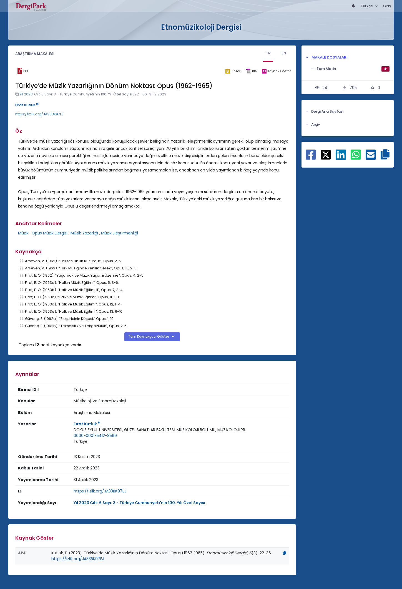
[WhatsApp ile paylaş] (356, 157)
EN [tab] (284, 53)
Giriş (387, 6)
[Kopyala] (284, 553)
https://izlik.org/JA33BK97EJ (39, 114)
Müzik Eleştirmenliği (119, 233)
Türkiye (80, 441)
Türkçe (367, 6)
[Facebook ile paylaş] (311, 157)
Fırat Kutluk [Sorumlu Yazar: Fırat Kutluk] (87, 424)
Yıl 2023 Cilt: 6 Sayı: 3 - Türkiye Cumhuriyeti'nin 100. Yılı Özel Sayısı (139, 502)
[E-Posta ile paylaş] (371, 157)
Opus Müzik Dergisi (49, 233)
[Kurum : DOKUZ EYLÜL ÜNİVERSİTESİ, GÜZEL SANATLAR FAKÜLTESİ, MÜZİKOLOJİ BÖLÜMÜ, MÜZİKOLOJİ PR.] (160, 430)
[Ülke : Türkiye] (80, 441)
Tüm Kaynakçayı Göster (149, 336)
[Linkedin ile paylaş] (341, 157)
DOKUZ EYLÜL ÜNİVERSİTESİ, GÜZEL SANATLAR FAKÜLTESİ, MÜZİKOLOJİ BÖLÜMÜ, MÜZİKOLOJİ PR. (160, 430)
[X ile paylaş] (326, 154)
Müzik (23, 233)
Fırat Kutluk (27, 105)
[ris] (251, 71)
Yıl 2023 (26, 94)
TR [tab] (268, 53)
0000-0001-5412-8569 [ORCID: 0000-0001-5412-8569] (95, 435)
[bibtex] (232, 71)
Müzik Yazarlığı (84, 233)
